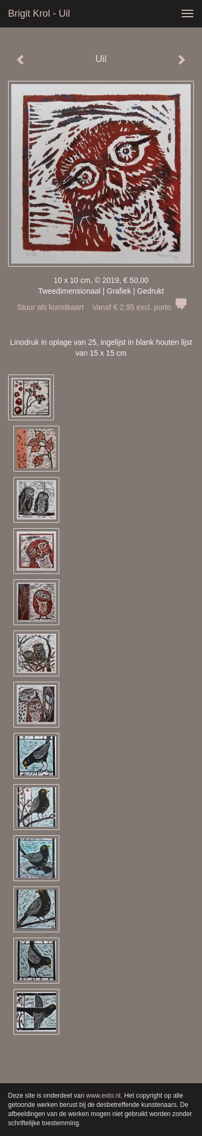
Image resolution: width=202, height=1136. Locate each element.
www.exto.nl (103, 1095)
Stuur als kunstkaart (101, 307)
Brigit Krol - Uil (39, 13)
